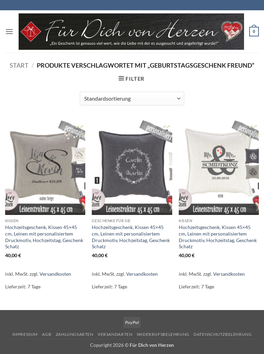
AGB (46, 334)
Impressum (25, 334)
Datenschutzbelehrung (223, 334)
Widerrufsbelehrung (163, 334)
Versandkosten (55, 274)
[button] (9, 31)
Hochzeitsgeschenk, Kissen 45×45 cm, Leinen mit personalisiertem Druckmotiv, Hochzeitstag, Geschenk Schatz (44, 236)
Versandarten (115, 334)
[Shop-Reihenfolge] (132, 98)
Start (19, 65)
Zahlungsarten (75, 334)
